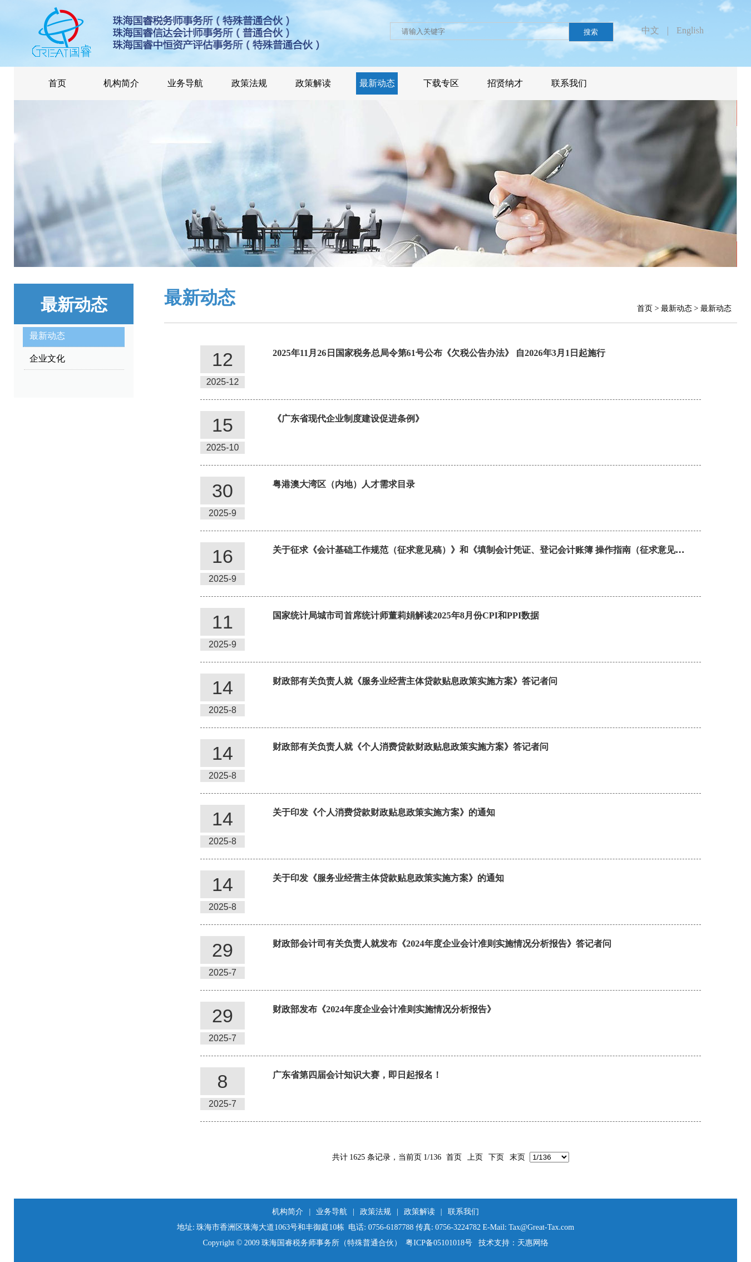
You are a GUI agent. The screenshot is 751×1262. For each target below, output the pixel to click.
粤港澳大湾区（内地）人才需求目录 (344, 484)
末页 (517, 1157)
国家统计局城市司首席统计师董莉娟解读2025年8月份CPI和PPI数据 (406, 615)
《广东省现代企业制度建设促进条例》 (348, 418)
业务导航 (331, 1211)
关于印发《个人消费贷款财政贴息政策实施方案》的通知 (384, 812)
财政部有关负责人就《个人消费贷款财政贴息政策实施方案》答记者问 (411, 746)
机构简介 (287, 1211)
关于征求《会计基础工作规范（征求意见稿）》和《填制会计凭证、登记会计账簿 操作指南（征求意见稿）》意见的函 (505, 550)
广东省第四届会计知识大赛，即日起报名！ (357, 1075)
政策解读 (419, 1211)
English (690, 30)
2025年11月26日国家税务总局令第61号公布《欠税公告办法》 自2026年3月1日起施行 (439, 353)
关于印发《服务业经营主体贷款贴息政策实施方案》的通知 (388, 878)
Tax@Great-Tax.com (541, 1227)
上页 (475, 1157)
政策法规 (375, 1211)
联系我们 (463, 1211)
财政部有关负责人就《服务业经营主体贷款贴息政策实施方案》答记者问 (415, 681)
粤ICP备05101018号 (439, 1243)
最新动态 (676, 308)
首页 (645, 308)
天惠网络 (533, 1243)
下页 (496, 1157)
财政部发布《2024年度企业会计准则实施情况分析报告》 (384, 1009)
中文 (650, 30)
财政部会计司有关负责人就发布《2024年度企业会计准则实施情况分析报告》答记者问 (442, 943)
